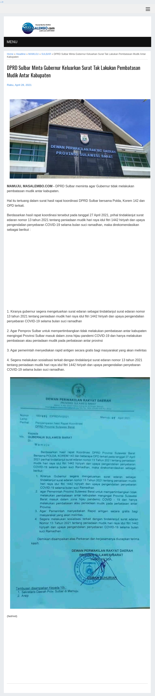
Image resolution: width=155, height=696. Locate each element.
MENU (12, 42)
